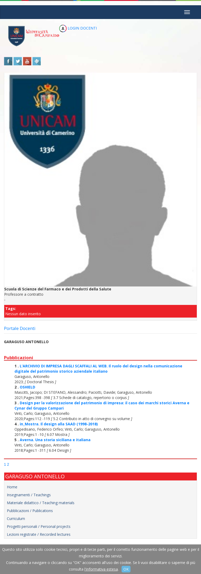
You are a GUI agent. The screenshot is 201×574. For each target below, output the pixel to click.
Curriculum (16, 518)
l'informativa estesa (101, 569)
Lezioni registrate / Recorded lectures (39, 534)
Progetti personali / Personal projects (39, 526)
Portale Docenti (20, 328)
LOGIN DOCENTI (78, 28)
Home (12, 486)
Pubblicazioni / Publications (30, 510)
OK (126, 569)
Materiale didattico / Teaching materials (40, 502)
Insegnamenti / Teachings (29, 494)
